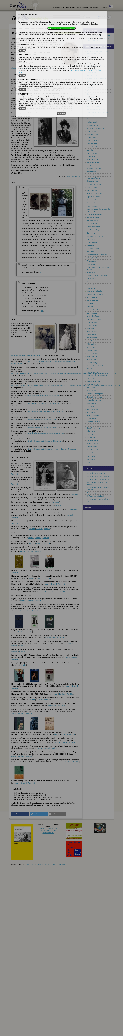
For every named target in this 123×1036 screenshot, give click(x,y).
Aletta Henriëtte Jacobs (95, 236)
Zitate (21, 68)
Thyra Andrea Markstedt (95, 294)
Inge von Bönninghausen (95, 128)
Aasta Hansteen (92, 220)
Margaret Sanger (92, 363)
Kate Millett (90, 307)
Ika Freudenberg (92, 181)
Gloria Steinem (92, 403)
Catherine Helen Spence (95, 394)
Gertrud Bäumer (92, 125)
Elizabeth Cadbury (93, 134)
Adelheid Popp (92, 338)
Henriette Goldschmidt (94, 193)
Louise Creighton (92, 147)
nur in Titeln (102, 18)
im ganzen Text (103, 16)
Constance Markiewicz (94, 291)
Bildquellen (49, 68)
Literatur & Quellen (37, 68)
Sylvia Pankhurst (92, 322)
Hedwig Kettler (92, 242)
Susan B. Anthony (93, 69)
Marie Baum (91, 88)
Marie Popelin (91, 335)
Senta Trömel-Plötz (93, 428)
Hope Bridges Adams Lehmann (97, 113)
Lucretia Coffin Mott (93, 310)
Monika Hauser (92, 224)
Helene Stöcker (92, 412)
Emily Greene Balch (93, 81)
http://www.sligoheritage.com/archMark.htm (41, 419)
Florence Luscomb (93, 285)
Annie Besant (91, 100)
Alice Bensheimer (93, 97)
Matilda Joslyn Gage (94, 187)
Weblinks (27, 68)
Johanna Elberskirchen (94, 169)
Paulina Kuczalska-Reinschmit (97, 255)
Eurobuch (70, 515)
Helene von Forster (93, 178)
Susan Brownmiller (93, 119)
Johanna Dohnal (92, 159)
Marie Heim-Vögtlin (93, 227)
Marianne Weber (92, 440)
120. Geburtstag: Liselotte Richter (98, 479)
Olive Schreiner (92, 378)
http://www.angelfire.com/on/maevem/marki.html (43, 403)
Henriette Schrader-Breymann (97, 375)
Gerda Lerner (91, 279)
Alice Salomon (92, 356)
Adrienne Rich (92, 344)
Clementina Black (93, 103)
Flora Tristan (91, 425)
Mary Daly (90, 150)
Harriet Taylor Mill (93, 415)
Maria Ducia (91, 165)
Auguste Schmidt (92, 372)
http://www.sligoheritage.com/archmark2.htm (42, 427)
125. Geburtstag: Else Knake (96, 473)
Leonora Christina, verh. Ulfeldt (97, 275)
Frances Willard (92, 447)
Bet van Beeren (92, 94)
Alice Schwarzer (92, 384)
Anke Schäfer (91, 387)
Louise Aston (91, 72)
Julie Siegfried (92, 391)
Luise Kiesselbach (93, 248)
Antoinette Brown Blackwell (96, 109)
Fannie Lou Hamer (93, 217)
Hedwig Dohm (92, 156)
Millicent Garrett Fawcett (95, 175)
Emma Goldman (92, 190)
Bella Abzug (91, 57)
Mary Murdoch (92, 313)
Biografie (14, 68)
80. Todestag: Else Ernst (95, 493)
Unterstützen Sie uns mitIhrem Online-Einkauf (48, 831)
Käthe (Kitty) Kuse (93, 258)
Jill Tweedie (91, 431)
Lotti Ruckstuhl (92, 350)
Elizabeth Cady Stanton (95, 397)
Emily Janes (91, 239)
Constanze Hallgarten (94, 214)
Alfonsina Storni (92, 409)
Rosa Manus (91, 288)
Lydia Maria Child (93, 141)
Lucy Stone (91, 406)
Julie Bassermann (93, 85)
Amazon (32, 529)
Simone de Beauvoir (94, 91)
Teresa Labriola (92, 261)
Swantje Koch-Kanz (73, 176)
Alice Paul (90, 328)
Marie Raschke (92, 341)
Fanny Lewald (91, 282)
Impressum (29, 864)
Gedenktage (82, 7)
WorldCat (14, 474)
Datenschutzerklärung (42, 864)
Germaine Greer (92, 203)
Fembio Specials (16, 28)
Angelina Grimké (92, 206)
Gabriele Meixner (93, 300)
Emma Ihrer (91, 233)
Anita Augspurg (92, 75)
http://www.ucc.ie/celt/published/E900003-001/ (27, 355)
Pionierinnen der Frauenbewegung (35, 28)
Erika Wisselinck (92, 450)
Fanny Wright (91, 456)
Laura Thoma (91, 419)
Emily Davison (92, 153)
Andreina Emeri (92, 172)
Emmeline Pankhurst (94, 319)
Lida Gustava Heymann (95, 230)
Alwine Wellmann (93, 443)
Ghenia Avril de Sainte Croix (96, 78)
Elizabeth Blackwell (93, 106)
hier (59, 257)
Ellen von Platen (92, 331)
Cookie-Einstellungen (58, 864)
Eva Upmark (91, 434)
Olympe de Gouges (93, 197)
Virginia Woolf (91, 453)
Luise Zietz (90, 462)
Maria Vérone (91, 437)
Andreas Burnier (92, 122)
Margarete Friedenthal (94, 184)
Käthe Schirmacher (93, 369)
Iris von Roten (91, 347)
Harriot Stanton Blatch (94, 400)
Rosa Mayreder (92, 297)
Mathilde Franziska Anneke (96, 66)
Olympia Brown (92, 116)
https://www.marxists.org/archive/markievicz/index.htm (45, 411)
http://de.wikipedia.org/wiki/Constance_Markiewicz (44, 441)
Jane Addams (91, 60)
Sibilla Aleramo (92, 63)
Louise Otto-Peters (93, 316)
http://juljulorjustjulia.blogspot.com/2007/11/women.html (45, 433)
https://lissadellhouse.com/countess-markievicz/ (43, 396)
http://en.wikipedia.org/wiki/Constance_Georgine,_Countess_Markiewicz (51, 449)
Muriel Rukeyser (92, 353)
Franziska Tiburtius (93, 422)
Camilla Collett (92, 144)
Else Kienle (91, 245)
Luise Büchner (92, 131)
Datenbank (70, 7)
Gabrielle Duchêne (93, 162)
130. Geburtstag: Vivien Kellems (98, 476)
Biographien (58, 7)
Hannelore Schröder (94, 381)
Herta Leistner (92, 272)
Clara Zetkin (91, 459)
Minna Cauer (91, 137)
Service (104, 7)
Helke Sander (91, 359)
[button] (20, 814)
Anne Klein (90, 252)
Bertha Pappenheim (93, 325)
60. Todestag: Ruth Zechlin (96, 496)
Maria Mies (90, 304)
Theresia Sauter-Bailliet (95, 366)
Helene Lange (91, 264)
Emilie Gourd (91, 200)
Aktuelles (94, 7)
